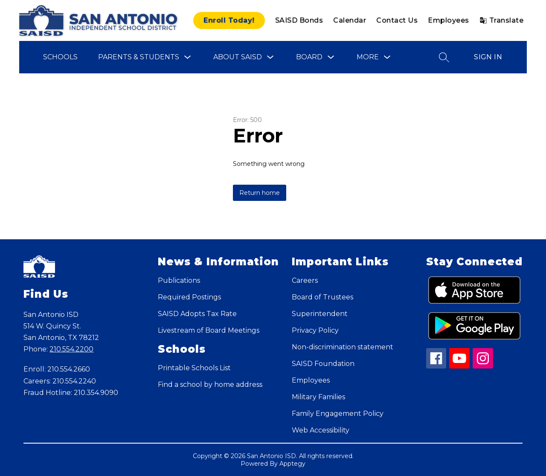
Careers (305, 280)
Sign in (488, 57)
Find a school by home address (210, 384)
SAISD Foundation (323, 364)
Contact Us (397, 20)
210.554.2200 (71, 349)
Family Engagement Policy (337, 413)
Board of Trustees (322, 297)
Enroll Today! (229, 20)
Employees (448, 20)
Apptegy (292, 463)
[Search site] (444, 57)
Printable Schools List (194, 368)
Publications (179, 280)
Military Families (318, 397)
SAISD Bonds (299, 20)
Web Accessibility (320, 430)
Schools (60, 57)
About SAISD (237, 57)
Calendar (349, 20)
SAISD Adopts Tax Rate (197, 314)
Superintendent (320, 314)
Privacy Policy (315, 330)
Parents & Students (138, 57)
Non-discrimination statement (342, 347)
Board (309, 57)
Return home (259, 193)
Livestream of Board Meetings (208, 330)
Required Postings (189, 297)
